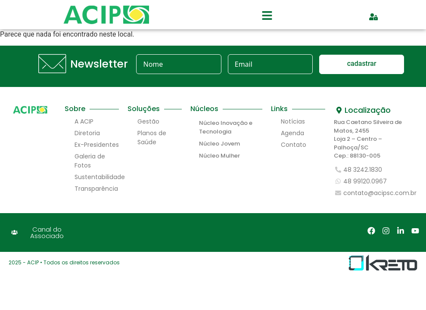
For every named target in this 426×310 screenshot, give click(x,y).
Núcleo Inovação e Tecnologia (225, 127)
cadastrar (361, 63)
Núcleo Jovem (219, 144)
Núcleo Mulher (219, 156)
